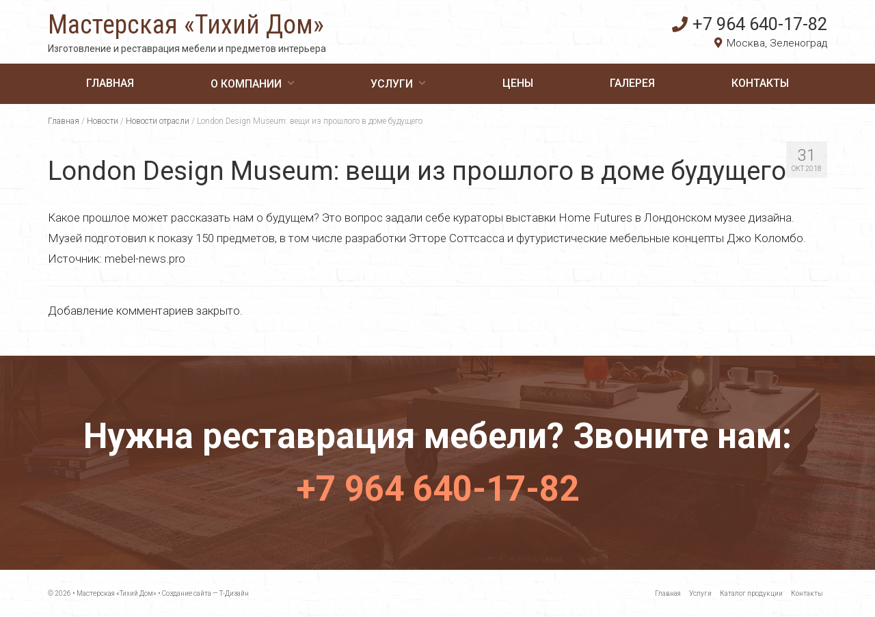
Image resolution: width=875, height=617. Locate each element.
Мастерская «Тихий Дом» (186, 24)
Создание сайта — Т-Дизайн (205, 593)
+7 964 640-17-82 (749, 24)
